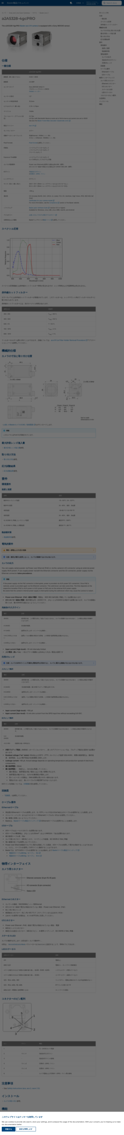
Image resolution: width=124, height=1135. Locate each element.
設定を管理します (25, 1129)
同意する (8, 1129)
